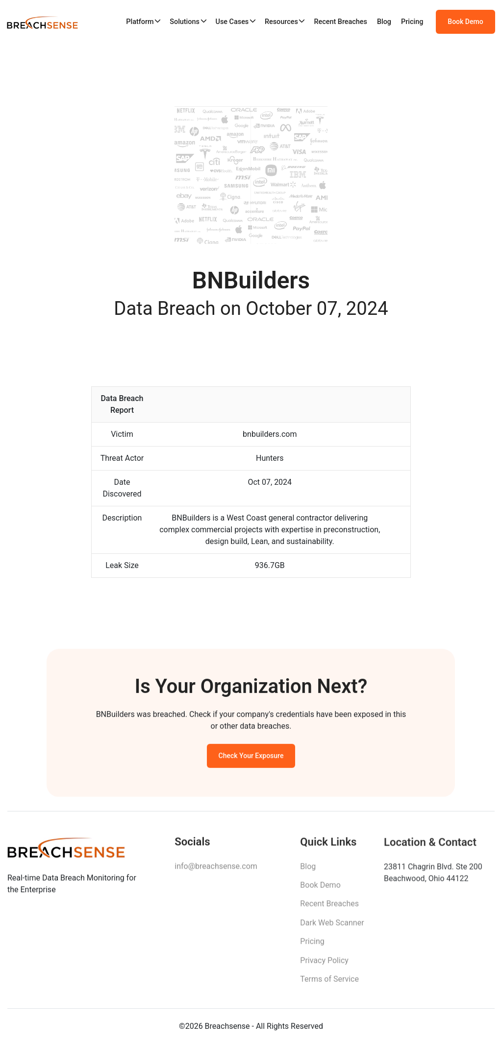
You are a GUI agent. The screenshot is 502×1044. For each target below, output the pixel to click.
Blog (384, 22)
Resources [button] (281, 22)
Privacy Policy (324, 963)
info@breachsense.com (216, 868)
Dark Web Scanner (332, 925)
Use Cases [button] (232, 22)
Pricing (412, 22)
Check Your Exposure (251, 757)
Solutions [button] (185, 22)
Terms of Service (329, 982)
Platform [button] (139, 22)
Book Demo (465, 21)
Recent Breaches (340, 22)
